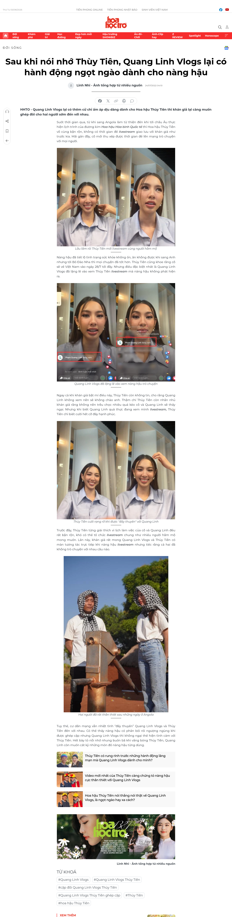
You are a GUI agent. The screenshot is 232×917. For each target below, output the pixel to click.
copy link (116, 101)
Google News (226, 48)
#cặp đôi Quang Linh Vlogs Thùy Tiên (87, 887)
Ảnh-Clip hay (157, 36)
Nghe (7, 111)
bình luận (132, 101)
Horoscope (212, 35)
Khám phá (31, 36)
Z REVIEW (177, 36)
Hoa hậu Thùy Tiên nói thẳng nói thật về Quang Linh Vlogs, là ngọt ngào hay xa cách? (125, 798)
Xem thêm (226, 35)
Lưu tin (7, 131)
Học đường (61, 36)
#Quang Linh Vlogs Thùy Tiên (117, 880)
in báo (124, 101)
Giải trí (47, 36)
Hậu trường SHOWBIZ (110, 36)
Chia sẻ (7, 121)
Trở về (7, 141)
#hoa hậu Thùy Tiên (73, 903)
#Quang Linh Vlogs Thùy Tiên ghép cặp (89, 895)
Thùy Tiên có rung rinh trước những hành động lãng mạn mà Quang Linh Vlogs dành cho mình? (125, 758)
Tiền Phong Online (89, 9)
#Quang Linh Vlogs (73, 880)
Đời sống (16, 36)
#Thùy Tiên (134, 895)
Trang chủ (5, 35)
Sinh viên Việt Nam (155, 9)
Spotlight (195, 35)
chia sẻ (100, 101)
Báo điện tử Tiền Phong (116, 22)
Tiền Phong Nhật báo (122, 9)
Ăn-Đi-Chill (138, 36)
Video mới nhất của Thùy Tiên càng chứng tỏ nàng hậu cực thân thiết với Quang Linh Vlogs (127, 778)
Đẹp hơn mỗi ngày (83, 36)
